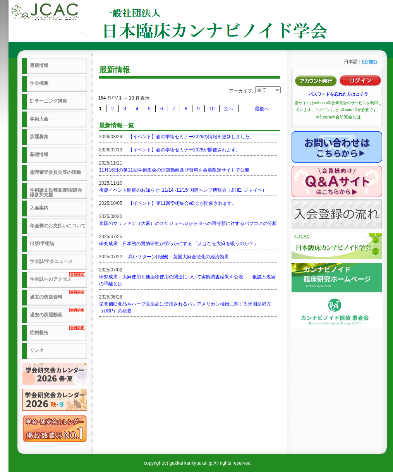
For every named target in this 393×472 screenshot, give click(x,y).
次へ (228, 109)
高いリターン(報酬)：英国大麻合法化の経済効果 (178, 256)
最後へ (262, 109)
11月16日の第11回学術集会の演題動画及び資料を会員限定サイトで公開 (174, 170)
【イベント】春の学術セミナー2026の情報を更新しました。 (191, 136)
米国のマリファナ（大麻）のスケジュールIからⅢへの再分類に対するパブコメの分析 (188, 223)
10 (212, 109)
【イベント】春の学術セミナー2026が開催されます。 (184, 150)
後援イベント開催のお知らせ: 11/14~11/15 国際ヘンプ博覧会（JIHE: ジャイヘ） (183, 190)
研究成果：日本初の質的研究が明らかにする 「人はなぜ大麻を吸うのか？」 (178, 243)
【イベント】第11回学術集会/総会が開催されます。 (182, 203)
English (369, 61)
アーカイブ (240, 91)
